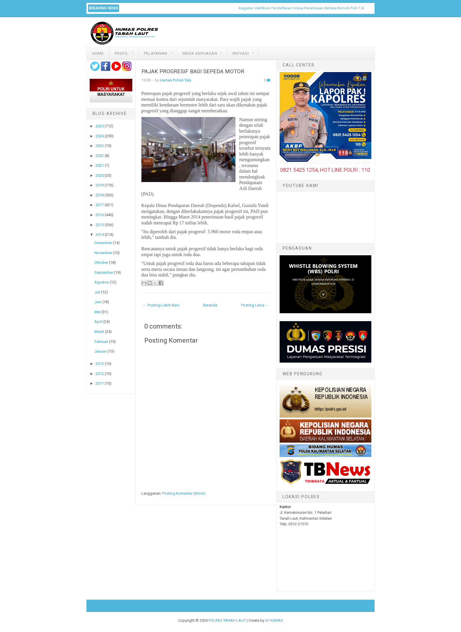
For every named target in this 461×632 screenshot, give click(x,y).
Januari (100, 351)
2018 (100, 195)
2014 (100, 234)
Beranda (210, 305)
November (103, 253)
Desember (103, 243)
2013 (100, 363)
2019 (100, 185)
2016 (100, 215)
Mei (97, 312)
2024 (100, 136)
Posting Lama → (255, 305)
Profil (121, 53)
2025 (100, 126)
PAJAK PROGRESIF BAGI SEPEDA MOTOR (192, 71)
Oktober (101, 262)
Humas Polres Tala (175, 80)
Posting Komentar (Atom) (184, 493)
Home (98, 53)
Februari (101, 341)
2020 (100, 175)
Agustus (101, 282)
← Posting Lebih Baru (161, 305)
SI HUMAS (274, 620)
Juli (97, 292)
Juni (97, 302)
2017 (100, 205)
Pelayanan (155, 53)
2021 (100, 165)
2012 (100, 373)
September (103, 272)
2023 (100, 146)
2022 (100, 156)
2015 (100, 225)
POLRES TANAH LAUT (227, 620)
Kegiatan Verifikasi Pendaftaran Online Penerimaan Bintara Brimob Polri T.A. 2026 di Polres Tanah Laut (330, 8)
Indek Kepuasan (199, 53)
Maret (99, 331)
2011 (100, 383)
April (98, 321)
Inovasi (241, 53)
